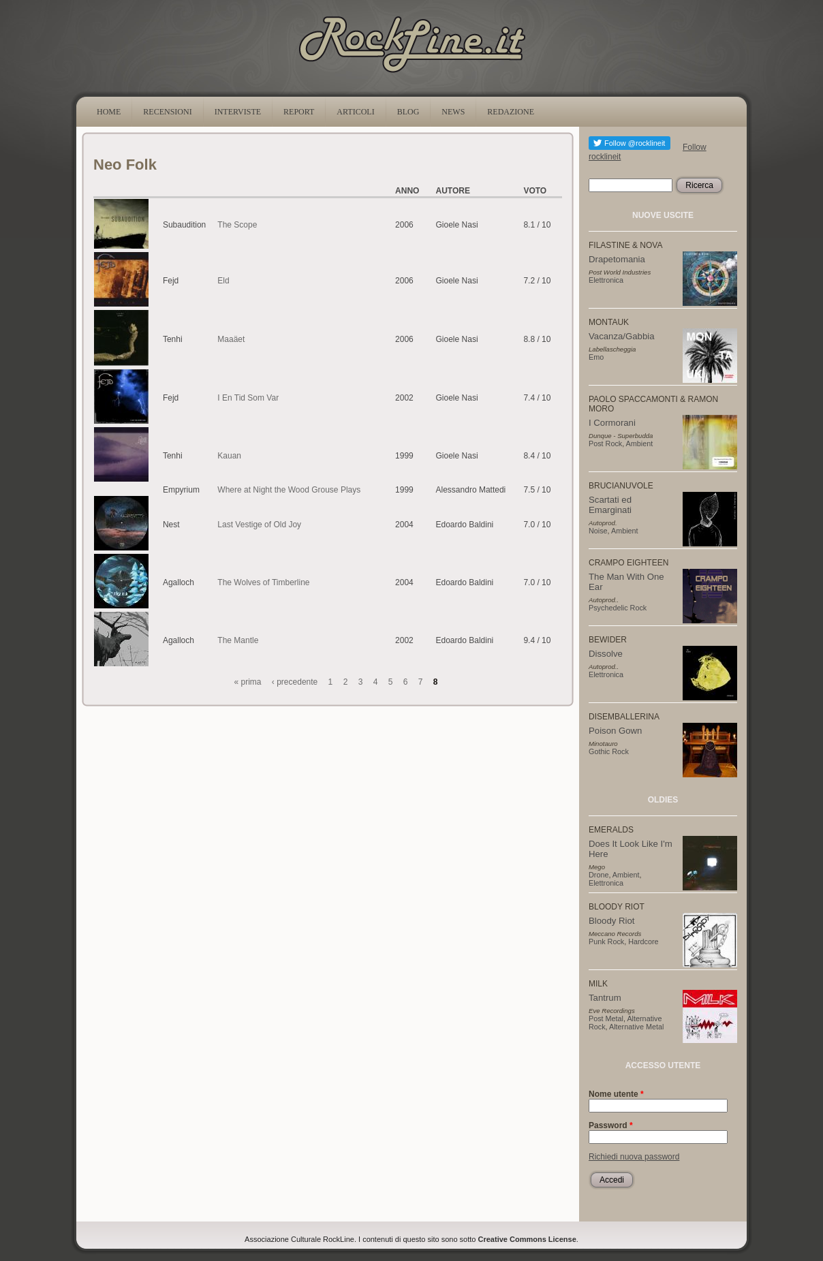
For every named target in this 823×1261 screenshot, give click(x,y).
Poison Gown (615, 731)
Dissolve (606, 654)
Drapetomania (617, 259)
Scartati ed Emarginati (610, 505)
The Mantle (237, 640)
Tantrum (605, 998)
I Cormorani (612, 423)
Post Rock (605, 443)
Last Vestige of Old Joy (259, 524)
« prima (248, 682)
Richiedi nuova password (634, 1157)
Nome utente (616, 1094)
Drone (598, 875)
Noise (598, 531)
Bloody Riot (611, 921)
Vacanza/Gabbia (622, 336)
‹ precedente (294, 682)
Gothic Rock (609, 751)
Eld (223, 280)
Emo (596, 357)
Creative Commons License (527, 1239)
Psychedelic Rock (618, 608)
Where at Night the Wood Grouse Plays (288, 490)
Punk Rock (606, 941)
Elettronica (606, 280)
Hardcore (643, 941)
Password (611, 1125)
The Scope (237, 225)
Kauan (229, 456)
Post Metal (606, 1018)
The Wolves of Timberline (263, 582)
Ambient (639, 443)
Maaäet (231, 339)
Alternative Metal (636, 1027)
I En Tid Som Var (248, 398)
